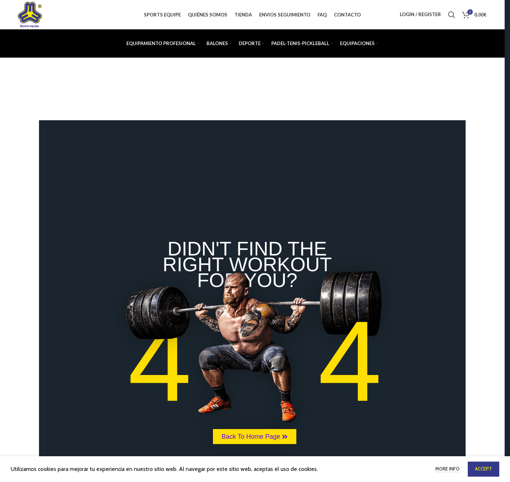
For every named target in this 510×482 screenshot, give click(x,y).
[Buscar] (452, 16)
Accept (483, 469)
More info (448, 469)
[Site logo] (31, 15)
